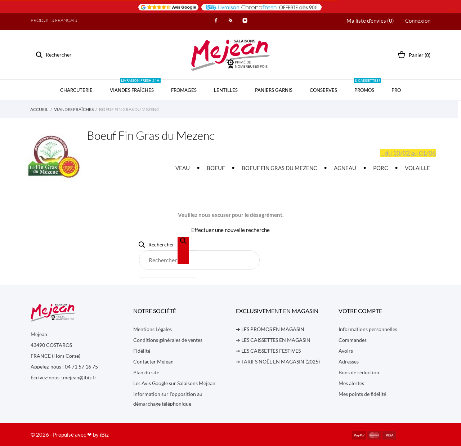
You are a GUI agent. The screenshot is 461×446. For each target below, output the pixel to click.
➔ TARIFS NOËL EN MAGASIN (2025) (278, 361)
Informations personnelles (368, 329)
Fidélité (141, 351)
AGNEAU (345, 168)
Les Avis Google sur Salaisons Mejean (174, 383)
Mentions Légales (152, 329)
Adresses (349, 361)
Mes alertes (351, 383)
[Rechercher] (199, 260)
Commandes (353, 340)
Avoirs (346, 351)
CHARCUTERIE (76, 90)
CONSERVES (323, 90)
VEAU (182, 168)
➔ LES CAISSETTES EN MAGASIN (273, 340)
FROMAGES (184, 90)
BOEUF (216, 168)
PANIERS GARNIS (273, 90)
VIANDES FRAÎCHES (135, 86)
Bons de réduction (359, 372)
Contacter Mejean (153, 361)
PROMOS (367, 86)
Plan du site (146, 372)
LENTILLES (226, 90)
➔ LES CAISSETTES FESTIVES (268, 351)
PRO (396, 90)
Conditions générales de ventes (167, 340)
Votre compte (360, 310)
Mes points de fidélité (362, 394)
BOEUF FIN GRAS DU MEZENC (279, 168)
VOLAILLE (417, 168)
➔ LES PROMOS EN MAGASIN (270, 329)
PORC (380, 168)
